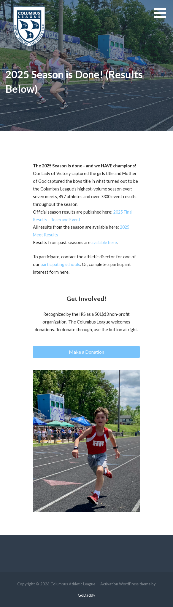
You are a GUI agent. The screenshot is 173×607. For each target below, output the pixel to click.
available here (104, 242)
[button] (163, 17)
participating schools (60, 264)
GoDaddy (86, 595)
